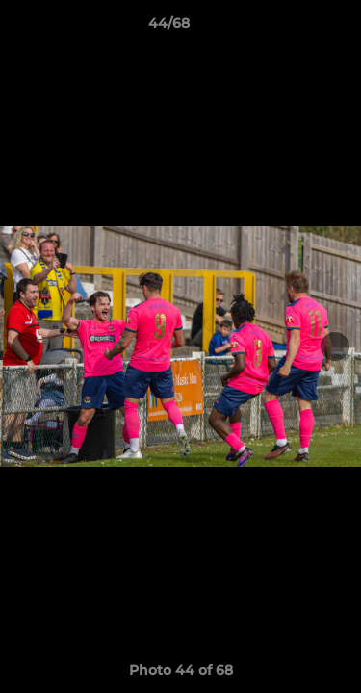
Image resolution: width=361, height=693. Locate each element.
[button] (291, 28)
